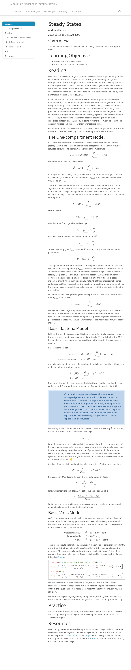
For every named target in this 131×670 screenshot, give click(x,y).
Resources (76, 11)
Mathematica (75, 635)
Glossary (63, 11)
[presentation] (86, 155)
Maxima (60, 557)
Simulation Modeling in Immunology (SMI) (34, 4)
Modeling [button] (49, 11)
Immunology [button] (33, 11)
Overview (17, 11)
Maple (88, 635)
